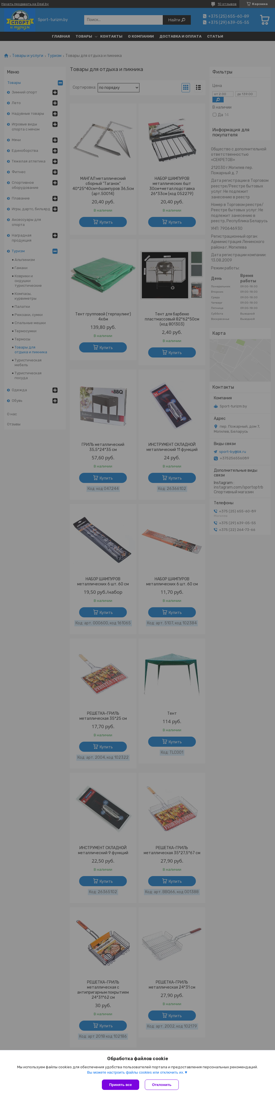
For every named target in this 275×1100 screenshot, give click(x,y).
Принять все (120, 1085)
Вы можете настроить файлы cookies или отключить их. (135, 1072)
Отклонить (161, 1085)
